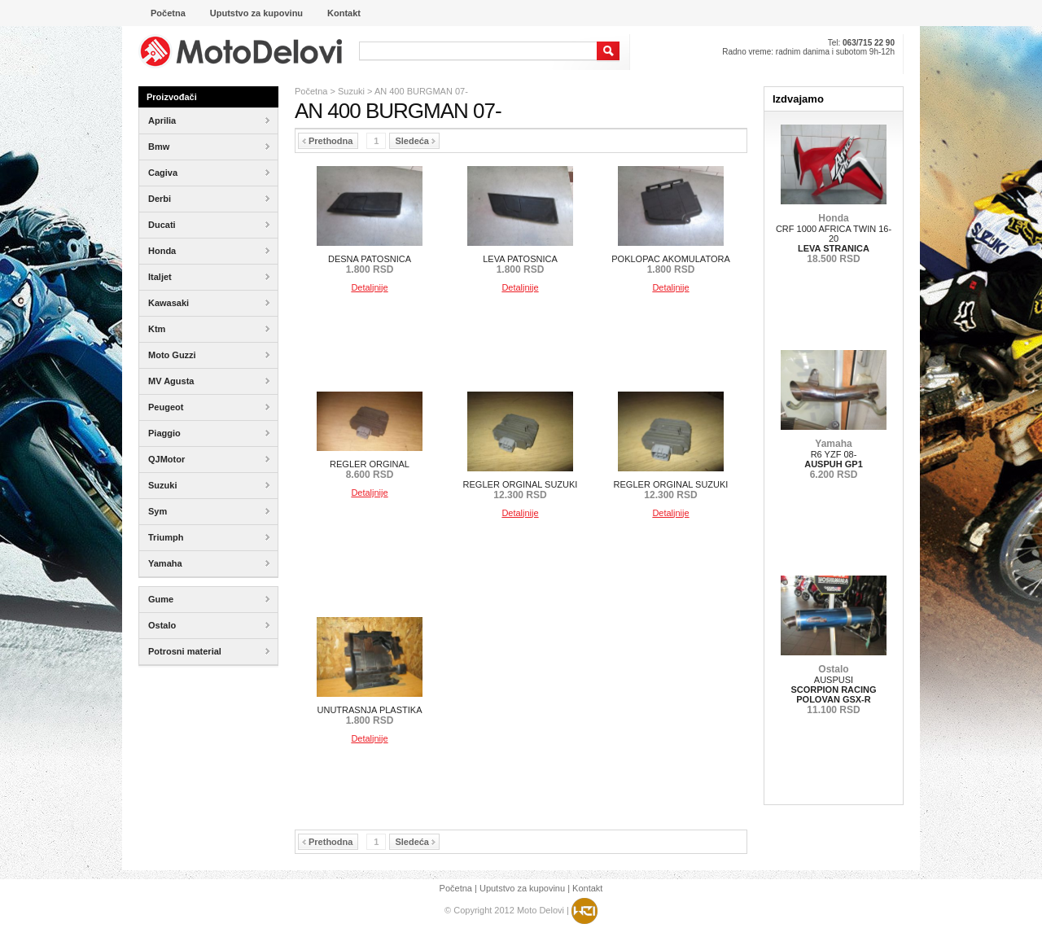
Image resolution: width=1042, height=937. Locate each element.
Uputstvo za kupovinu (522, 888)
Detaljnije (369, 287)
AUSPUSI (833, 689)
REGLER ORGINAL (369, 469)
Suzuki (351, 91)
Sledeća (415, 141)
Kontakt (587, 888)
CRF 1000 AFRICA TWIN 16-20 (833, 238)
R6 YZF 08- (833, 459)
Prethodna (327, 141)
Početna (311, 91)
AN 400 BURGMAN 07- (421, 91)
